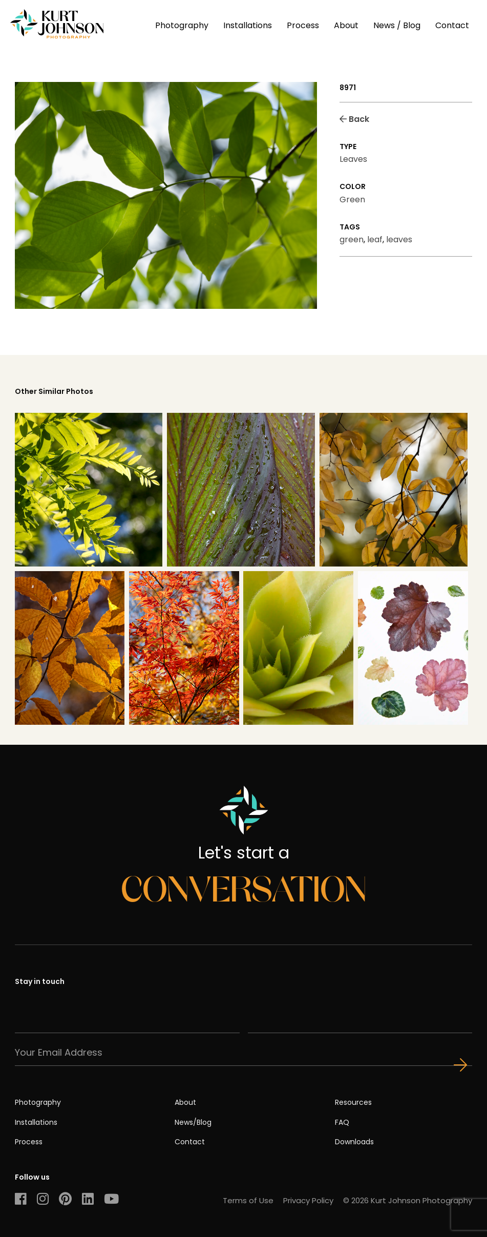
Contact (452, 25)
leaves (399, 239)
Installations (247, 25)
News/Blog (193, 1122)
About (346, 25)
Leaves (353, 159)
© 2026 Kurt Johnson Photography (407, 1200)
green (352, 239)
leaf (375, 239)
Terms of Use (248, 1200)
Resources (353, 1102)
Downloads (354, 1142)
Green (352, 199)
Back (354, 119)
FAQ (342, 1122)
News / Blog (396, 25)
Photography (181, 25)
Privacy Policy (308, 1200)
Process (303, 25)
